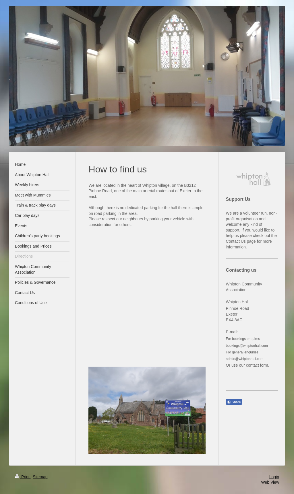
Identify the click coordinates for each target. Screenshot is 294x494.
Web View (270, 482)
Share (234, 402)
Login (274, 476)
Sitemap (40, 476)
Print (23, 476)
